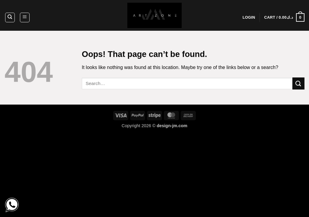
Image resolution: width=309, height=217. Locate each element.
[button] (25, 17)
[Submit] (298, 83)
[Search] (10, 17)
